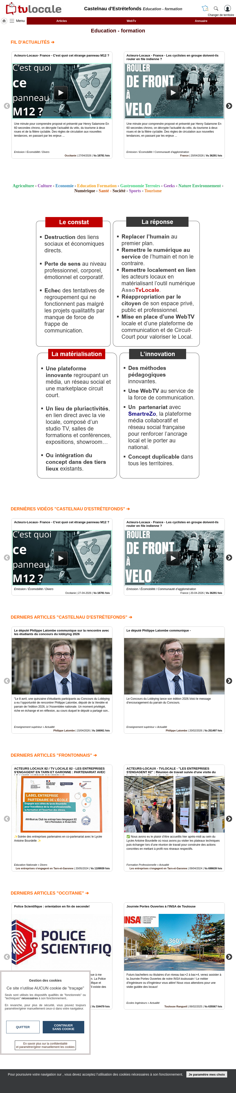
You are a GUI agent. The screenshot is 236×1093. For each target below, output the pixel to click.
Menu (20, 21)
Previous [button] (6, 105)
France (184, 155)
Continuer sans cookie (63, 1027)
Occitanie (70, 155)
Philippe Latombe (64, 730)
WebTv (131, 21)
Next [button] (229, 105)
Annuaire (201, 21)
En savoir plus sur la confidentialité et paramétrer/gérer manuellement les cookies (45, 1045)
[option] (61, 105)
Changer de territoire (221, 15)
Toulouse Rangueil (175, 1006)
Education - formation (118, 31)
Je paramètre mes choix (207, 1074)
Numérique (84, 190)
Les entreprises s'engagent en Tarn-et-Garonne (44, 868)
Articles (61, 21)
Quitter (23, 1027)
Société (119, 190)
